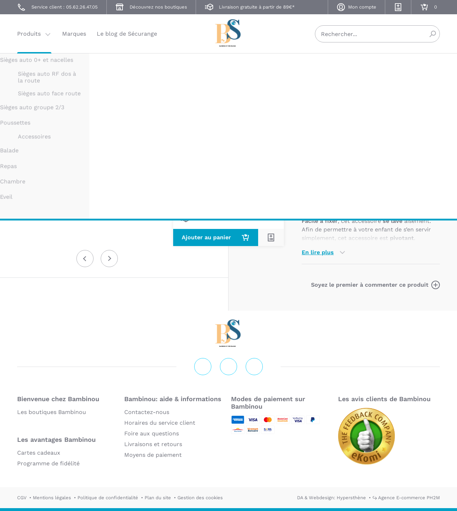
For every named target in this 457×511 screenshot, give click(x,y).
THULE (309, 67)
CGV (21, 497)
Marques (74, 33)
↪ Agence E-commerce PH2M (406, 497)
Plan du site (158, 497)
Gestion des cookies (200, 497)
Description (318, 159)
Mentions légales (52, 497)
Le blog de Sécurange (127, 33)
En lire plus (318, 252)
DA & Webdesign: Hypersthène (331, 497)
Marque (352, 159)
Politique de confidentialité (107, 497)
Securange (228, 33)
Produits (29, 33)
